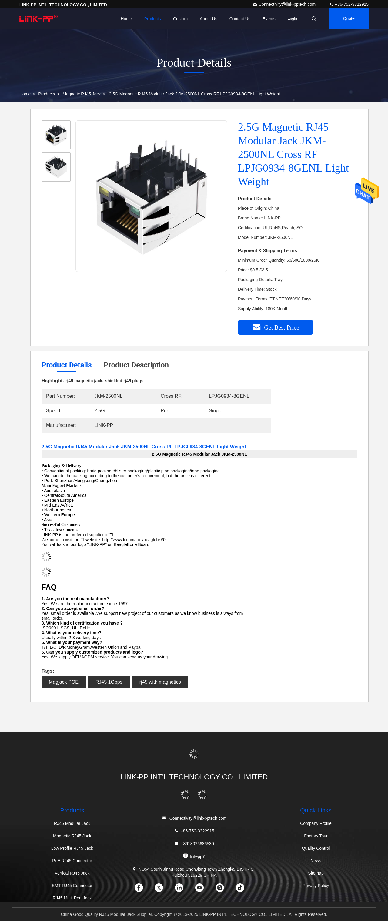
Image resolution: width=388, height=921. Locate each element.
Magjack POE (64, 682)
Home (124, 18)
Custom (178, 18)
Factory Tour (316, 835)
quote (348, 18)
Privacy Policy (316, 885)
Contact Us (237, 18)
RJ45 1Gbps (108, 682)
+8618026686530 (194, 843)
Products (150, 18)
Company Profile (316, 823)
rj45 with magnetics (160, 682)
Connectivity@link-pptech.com (285, 4)
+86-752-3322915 (349, 4)
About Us (207, 18)
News (315, 860)
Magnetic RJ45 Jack (82, 94)
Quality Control (316, 848)
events (267, 18)
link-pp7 (194, 856)
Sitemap (315, 873)
